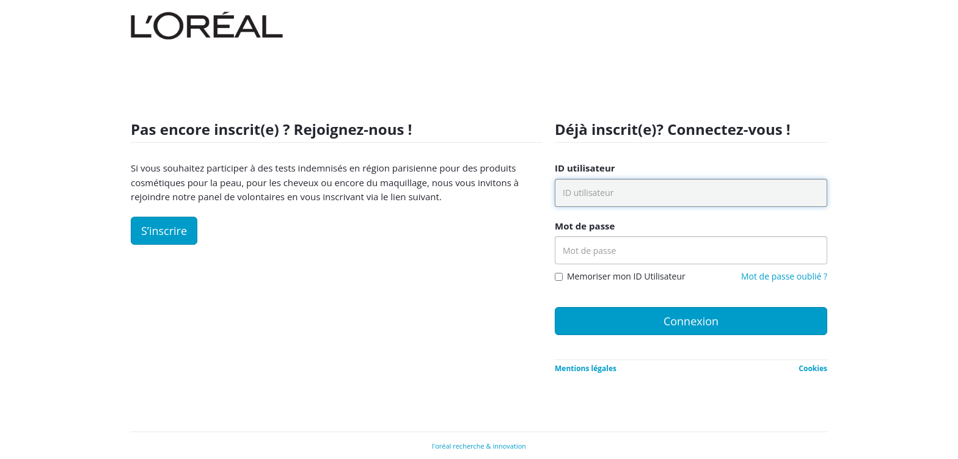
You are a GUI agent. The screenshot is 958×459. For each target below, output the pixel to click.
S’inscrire (164, 230)
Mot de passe (585, 226)
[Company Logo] (207, 22)
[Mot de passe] (691, 250)
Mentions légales (585, 368)
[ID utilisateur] (691, 193)
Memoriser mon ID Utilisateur (626, 276)
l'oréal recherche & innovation (479, 445)
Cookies (813, 368)
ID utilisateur (585, 168)
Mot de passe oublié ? (784, 276)
